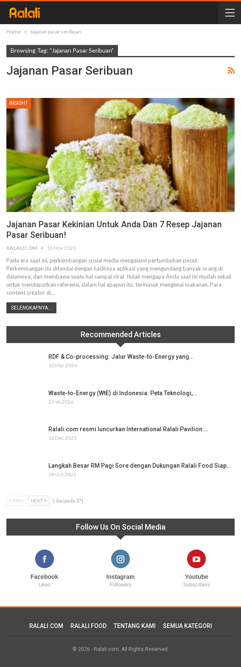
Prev (16, 500)
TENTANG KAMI (135, 625)
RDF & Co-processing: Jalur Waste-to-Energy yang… (120, 356)
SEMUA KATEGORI (187, 625)
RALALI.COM (46, 625)
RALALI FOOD (88, 625)
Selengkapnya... (31, 308)
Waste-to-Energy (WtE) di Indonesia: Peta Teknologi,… (122, 393)
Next (38, 500)
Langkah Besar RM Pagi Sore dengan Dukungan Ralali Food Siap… (139, 465)
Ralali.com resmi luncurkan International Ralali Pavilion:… (128, 429)
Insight (18, 103)
